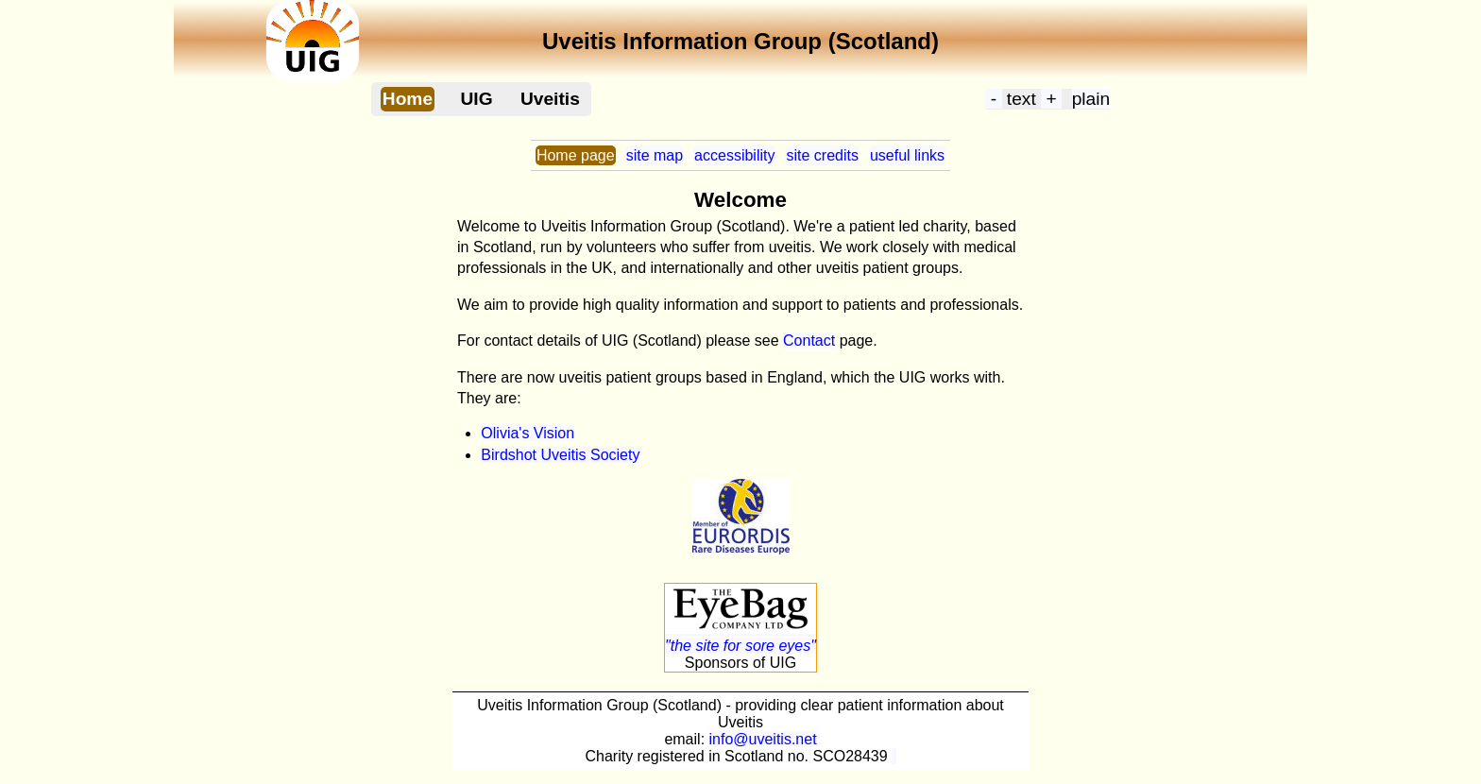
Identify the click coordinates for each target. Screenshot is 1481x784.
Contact (809, 340)
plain (1091, 99)
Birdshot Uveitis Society (560, 455)
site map (654, 155)
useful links (907, 155)
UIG (476, 99)
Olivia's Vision (527, 433)
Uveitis (550, 99)
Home (408, 99)
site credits (822, 155)
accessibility (734, 155)
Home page (575, 155)
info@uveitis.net (763, 739)
